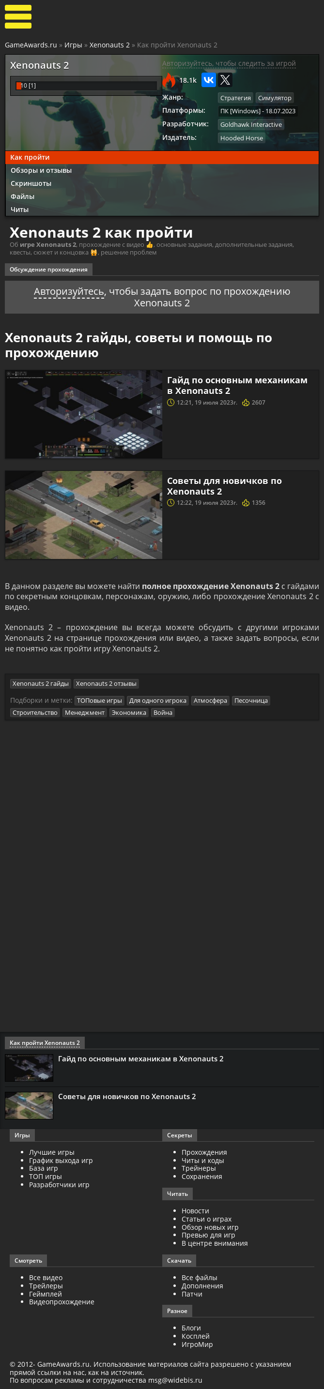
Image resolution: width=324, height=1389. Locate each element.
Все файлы (199, 1277)
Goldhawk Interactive (251, 124)
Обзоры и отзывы (41, 170)
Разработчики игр (59, 1184)
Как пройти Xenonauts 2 (45, 1043)
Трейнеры (199, 1168)
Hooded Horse (241, 137)
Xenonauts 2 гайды (41, 683)
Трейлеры (46, 1285)
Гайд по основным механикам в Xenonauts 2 (237, 385)
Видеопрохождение (61, 1302)
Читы (20, 208)
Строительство (35, 712)
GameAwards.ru (31, 44)
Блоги (191, 1328)
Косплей (196, 1336)
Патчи (192, 1293)
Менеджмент (85, 712)
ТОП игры (45, 1176)
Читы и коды (203, 1160)
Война (163, 712)
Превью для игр (208, 1235)
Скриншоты (31, 182)
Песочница (251, 700)
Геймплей (45, 1293)
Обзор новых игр (210, 1227)
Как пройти (29, 157)
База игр (43, 1168)
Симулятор (275, 97)
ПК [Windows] (240, 110)
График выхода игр (61, 1160)
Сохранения (202, 1176)
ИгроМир (197, 1344)
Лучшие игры (52, 1152)
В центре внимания (215, 1243)
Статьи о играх (206, 1218)
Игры (73, 44)
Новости (195, 1210)
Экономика (129, 712)
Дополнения (202, 1285)
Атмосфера (210, 700)
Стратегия (235, 97)
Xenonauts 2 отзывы (106, 683)
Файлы (22, 195)
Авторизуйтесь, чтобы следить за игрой (229, 63)
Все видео (45, 1277)
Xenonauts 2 (110, 44)
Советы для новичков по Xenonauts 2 (224, 485)
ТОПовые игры (99, 700)
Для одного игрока (157, 700)
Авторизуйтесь (69, 290)
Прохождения (204, 1152)
